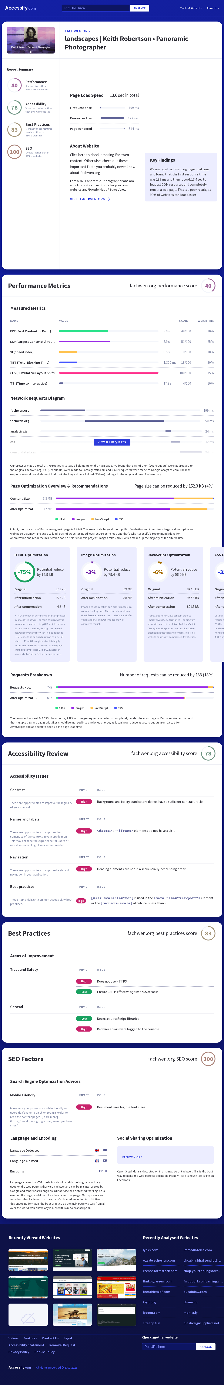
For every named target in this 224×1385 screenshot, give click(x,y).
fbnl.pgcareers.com (157, 1281)
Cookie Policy (44, 1352)
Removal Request (62, 1345)
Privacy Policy (19, 1352)
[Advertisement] (139, 73)
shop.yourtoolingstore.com (204, 1271)
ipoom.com (152, 1312)
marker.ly (191, 1312)
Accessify (20, 8)
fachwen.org (77, 31)
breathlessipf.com (156, 1291)
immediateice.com (198, 1250)
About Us (213, 8)
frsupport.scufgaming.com (204, 1281)
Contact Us (50, 1338)
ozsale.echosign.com (159, 1260)
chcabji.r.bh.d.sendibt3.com (204, 1260)
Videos (14, 1338)
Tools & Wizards (191, 8)
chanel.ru (191, 1302)
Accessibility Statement (26, 1345)
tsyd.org (149, 1302)
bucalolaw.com (195, 1291)
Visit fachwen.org (90, 199)
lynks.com (150, 1250)
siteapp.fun (151, 1323)
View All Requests (112, 442)
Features (30, 1338)
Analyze (140, 8)
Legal (68, 1338)
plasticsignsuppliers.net (201, 1323)
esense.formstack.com (160, 1271)
